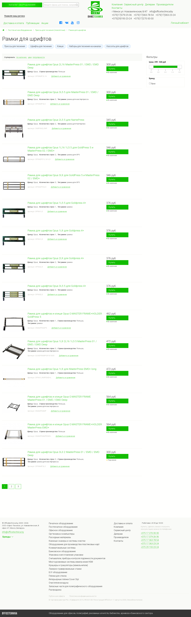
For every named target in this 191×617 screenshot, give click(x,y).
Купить (112, 68)
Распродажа (55, 590)
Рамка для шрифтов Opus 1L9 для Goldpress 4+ (56, 230)
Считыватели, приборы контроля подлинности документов (77, 558)
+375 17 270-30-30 (150, 533)
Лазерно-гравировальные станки (65, 569)
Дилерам (150, 4)
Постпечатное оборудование (20, 30)
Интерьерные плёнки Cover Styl (64, 579)
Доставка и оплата (13, 23)
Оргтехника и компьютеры (61, 534)
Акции (44, 23)
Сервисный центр (133, 4)
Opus (152, 84)
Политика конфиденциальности (82, 596)
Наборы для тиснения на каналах (85, 46)
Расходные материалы (60, 537)
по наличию (21, 57)
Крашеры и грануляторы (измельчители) (68, 565)
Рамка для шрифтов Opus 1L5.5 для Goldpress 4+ (57, 202)
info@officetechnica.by (161, 11)
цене (30, 57)
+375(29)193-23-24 (122, 18)
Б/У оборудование (58, 572)
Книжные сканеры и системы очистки (67, 541)
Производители (164, 4)
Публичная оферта (57, 596)
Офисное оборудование (61, 530)
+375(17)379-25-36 (122, 15)
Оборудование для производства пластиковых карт (74, 544)
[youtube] (72, 23)
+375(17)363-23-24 (165, 15)
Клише (60, 46)
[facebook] (61, 23)
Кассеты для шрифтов (117, 46)
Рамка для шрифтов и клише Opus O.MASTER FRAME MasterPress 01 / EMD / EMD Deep (59, 398)
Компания (117, 4)
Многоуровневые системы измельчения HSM (71, 562)
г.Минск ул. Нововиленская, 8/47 (129, 11)
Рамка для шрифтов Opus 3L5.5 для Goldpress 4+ (57, 285)
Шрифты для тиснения (41, 46)
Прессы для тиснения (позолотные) (50, 30)
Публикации (32, 23)
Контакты (117, 8)
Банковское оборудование (62, 551)
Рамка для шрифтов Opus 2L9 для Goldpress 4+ (56, 258)
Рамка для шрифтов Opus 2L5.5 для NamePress (56, 119)
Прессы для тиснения (14, 46)
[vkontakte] (66, 23)
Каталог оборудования (22, 5)
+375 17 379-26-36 (150, 536)
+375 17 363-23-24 (150, 543)
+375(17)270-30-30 (144, 18)
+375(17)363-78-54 (144, 15)
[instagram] (78, 23)
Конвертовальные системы (62, 548)
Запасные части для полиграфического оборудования (75, 586)
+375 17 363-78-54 (150, 540)
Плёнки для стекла (57, 576)
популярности (39, 57)
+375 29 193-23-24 (150, 547)
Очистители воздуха (58, 583)
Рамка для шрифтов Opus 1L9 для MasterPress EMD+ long (62, 368)
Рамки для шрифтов (77, 30)
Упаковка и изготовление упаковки (66, 555)
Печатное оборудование (61, 523)
